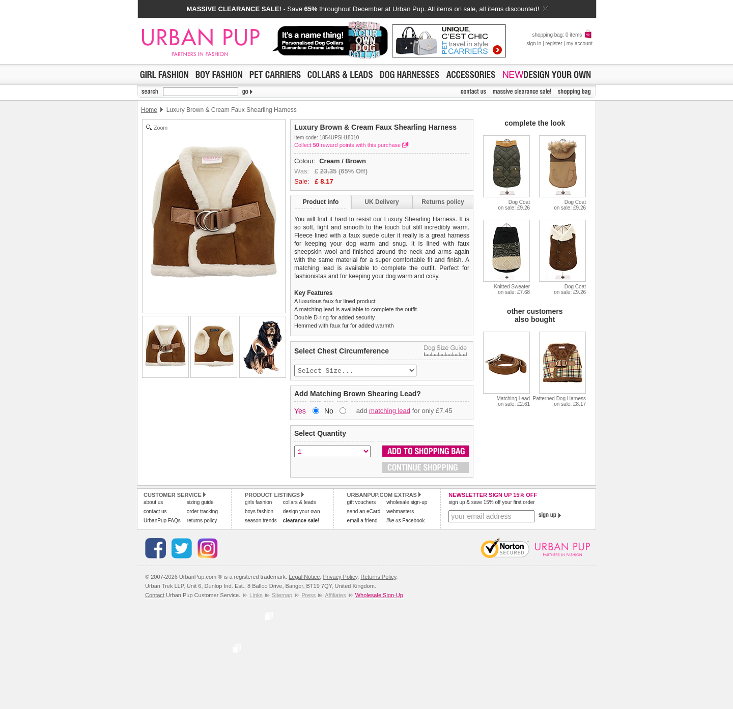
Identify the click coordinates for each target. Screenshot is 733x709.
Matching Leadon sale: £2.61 (513, 401)
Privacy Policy (340, 578)
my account (580, 43)
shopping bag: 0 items (562, 35)
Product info (321, 201)
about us (153, 503)
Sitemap (282, 596)
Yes (300, 412)
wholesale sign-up (406, 503)
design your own (301, 512)
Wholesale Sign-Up (379, 596)
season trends (261, 521)
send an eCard (364, 512)
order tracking (202, 512)
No (328, 412)
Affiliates (335, 596)
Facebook (405, 521)
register (553, 43)
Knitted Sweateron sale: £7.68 (512, 289)
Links (256, 596)
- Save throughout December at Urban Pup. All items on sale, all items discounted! (366, 9)
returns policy (202, 521)
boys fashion (259, 512)
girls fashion (258, 503)
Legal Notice (304, 578)
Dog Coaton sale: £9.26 (514, 205)
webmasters (400, 512)
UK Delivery (381, 201)
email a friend (362, 521)
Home (149, 109)
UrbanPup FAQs (162, 521)
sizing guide (200, 503)
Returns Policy (378, 578)
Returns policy (442, 201)
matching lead (389, 412)
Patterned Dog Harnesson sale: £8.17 (559, 401)
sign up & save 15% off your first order (491, 503)
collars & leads (299, 503)
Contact (154, 596)
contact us (155, 512)
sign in (533, 43)
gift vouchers (361, 503)
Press (308, 596)
